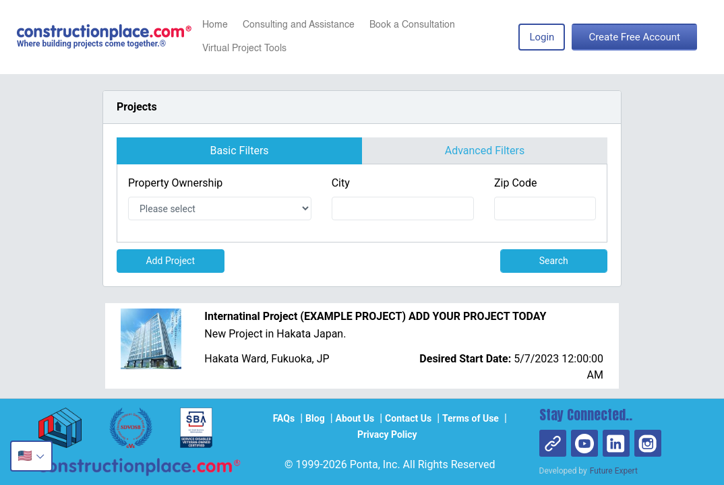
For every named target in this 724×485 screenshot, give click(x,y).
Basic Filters (239, 150)
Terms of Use (470, 418)
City (341, 182)
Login (541, 37)
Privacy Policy (387, 434)
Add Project (170, 260)
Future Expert (614, 471)
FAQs (284, 418)
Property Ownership (175, 182)
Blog (315, 418)
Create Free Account (634, 37)
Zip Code (515, 182)
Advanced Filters (485, 150)
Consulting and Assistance (299, 25)
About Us (355, 418)
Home (215, 25)
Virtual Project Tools (244, 48)
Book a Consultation (412, 25)
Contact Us (408, 418)
